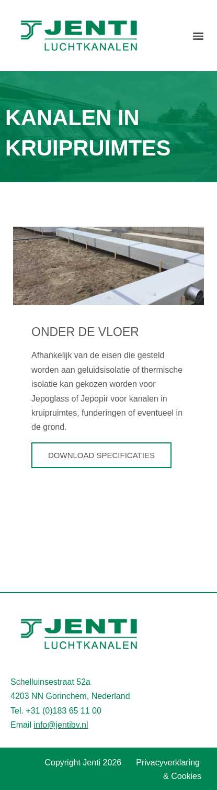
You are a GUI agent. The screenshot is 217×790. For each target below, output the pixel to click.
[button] (198, 35)
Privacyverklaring (168, 762)
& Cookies (182, 776)
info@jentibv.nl (60, 724)
